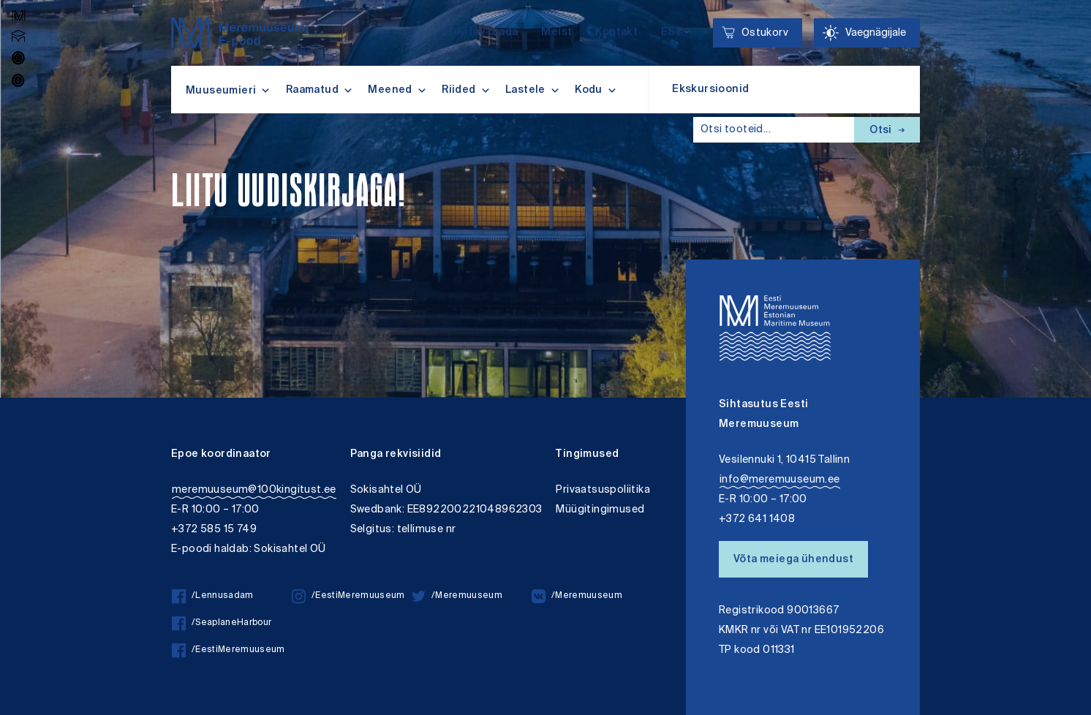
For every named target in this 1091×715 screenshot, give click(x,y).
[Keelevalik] (675, 33)
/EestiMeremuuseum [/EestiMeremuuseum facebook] (228, 650)
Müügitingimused (600, 510)
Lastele (532, 90)
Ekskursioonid (710, 89)
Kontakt (616, 32)
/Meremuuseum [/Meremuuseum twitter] (457, 596)
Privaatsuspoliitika (603, 490)
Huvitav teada (481, 32)
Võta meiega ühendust (793, 560)
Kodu (596, 90)
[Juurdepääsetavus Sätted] (867, 33)
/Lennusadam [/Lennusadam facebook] (213, 596)
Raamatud (320, 90)
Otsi (887, 130)
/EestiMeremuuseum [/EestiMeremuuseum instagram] (348, 596)
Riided (466, 90)
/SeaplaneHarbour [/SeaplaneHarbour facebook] (221, 623)
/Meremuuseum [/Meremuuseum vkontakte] (577, 596)
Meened (397, 90)
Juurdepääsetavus (24, 1)
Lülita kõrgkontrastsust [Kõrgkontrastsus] (20, 10)
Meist (556, 32)
